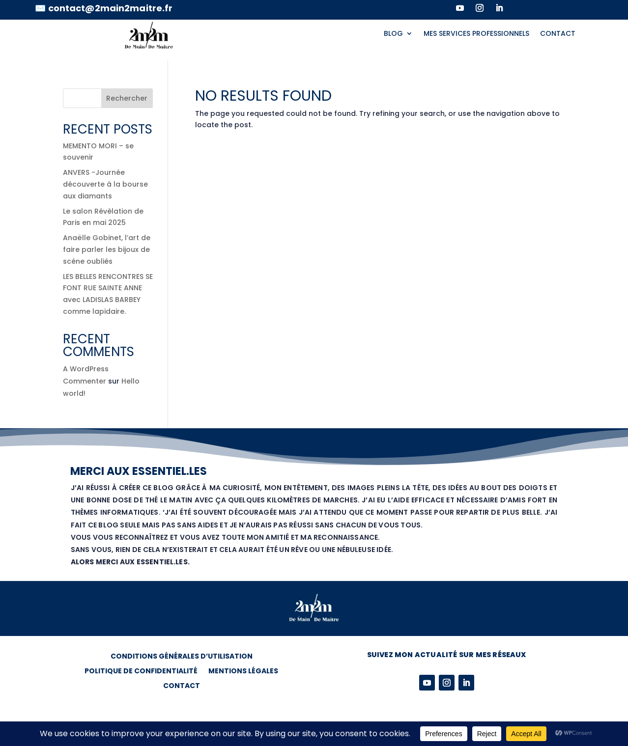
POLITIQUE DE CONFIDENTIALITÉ (141, 671)
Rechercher (126, 98)
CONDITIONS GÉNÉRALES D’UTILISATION (182, 657)
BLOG (393, 34)
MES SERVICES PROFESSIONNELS (476, 34)
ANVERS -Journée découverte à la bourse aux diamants (105, 184)
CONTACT (557, 34)
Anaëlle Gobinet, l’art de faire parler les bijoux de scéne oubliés (106, 249)
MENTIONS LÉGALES (243, 671)
